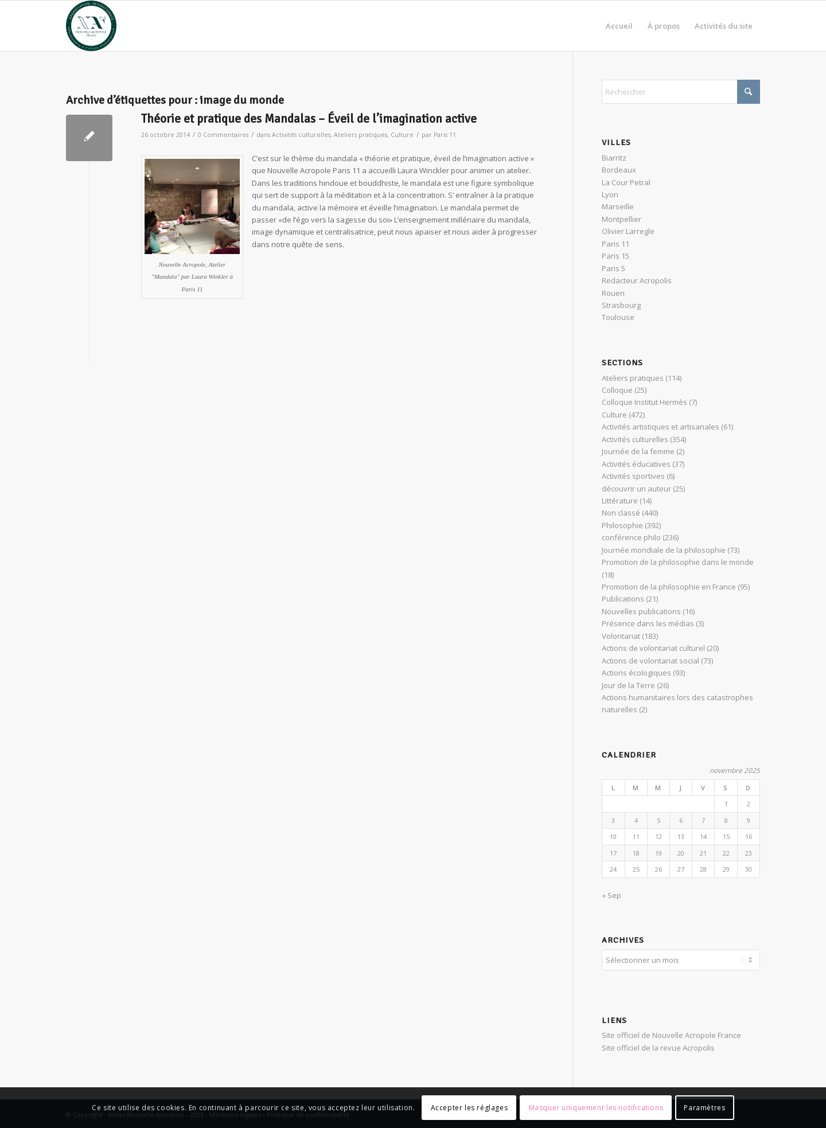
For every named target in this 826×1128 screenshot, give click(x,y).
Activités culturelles (301, 135)
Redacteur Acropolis (637, 280)
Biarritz (614, 158)
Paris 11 (445, 135)
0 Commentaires (223, 135)
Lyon (610, 194)
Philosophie (622, 525)
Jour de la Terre (628, 685)
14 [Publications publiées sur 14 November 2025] (703, 836)
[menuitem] (619, 26)
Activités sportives (633, 476)
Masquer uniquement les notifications (596, 1108)
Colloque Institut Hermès (644, 402)
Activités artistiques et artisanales (660, 426)
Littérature (620, 500)
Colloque (617, 390)
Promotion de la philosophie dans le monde (678, 562)
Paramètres (704, 1108)
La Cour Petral (626, 182)
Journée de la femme (638, 451)
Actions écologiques (636, 673)
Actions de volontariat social (650, 660)
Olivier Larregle (628, 231)
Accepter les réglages (469, 1108)
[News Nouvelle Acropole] (91, 26)
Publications (623, 599)
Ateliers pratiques (360, 135)
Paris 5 (613, 268)
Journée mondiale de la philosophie (664, 550)
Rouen (613, 293)
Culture (402, 135)
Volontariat (621, 636)
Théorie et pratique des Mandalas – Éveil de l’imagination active (309, 118)
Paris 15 (615, 256)
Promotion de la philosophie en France (669, 586)
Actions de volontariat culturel (653, 648)
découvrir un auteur (636, 488)
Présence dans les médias (648, 623)
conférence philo (631, 537)
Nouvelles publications (641, 611)
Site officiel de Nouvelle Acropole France (671, 1033)
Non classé (621, 513)
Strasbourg (621, 305)
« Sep (611, 895)
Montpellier (621, 219)
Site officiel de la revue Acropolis (658, 1046)
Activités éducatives (636, 464)
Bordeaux (619, 170)
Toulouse (618, 317)
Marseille (618, 206)
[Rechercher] (681, 92)
